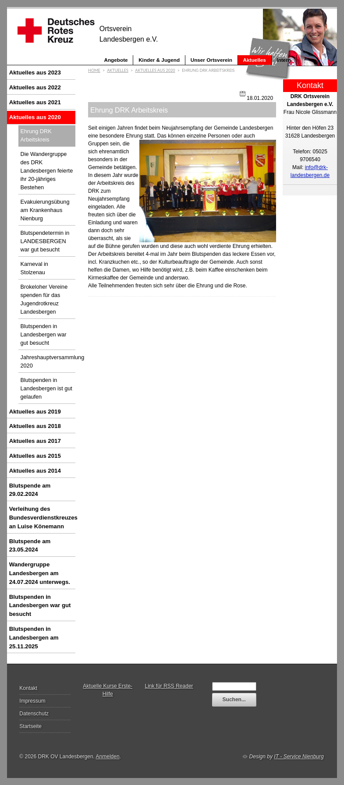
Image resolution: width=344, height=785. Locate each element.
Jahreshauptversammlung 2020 (48, 361)
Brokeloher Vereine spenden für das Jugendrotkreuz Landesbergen (44, 299)
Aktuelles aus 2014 (35, 470)
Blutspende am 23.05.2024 (30, 545)
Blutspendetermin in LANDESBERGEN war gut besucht (45, 241)
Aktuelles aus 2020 (35, 117)
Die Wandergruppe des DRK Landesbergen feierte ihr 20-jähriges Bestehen (47, 171)
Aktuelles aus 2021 (35, 102)
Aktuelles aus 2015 (35, 456)
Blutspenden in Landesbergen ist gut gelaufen (46, 388)
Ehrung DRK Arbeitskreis (36, 135)
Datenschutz (34, 714)
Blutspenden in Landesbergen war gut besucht (44, 334)
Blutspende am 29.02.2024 (30, 490)
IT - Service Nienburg (298, 756)
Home (94, 70)
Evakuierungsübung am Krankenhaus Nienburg (45, 210)
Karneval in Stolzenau (34, 268)
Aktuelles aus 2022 (35, 87)
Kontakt (28, 688)
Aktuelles (254, 60)
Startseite (30, 726)
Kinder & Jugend (159, 60)
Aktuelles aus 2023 (35, 72)
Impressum (32, 701)
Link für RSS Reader (169, 686)
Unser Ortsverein (211, 60)
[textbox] (234, 686)
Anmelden (108, 756)
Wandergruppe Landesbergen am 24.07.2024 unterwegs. (39, 573)
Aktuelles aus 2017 (35, 441)
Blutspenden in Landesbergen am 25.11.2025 (34, 638)
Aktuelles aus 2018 (35, 426)
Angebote (116, 60)
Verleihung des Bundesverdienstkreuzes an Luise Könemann (42, 518)
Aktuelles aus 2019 (35, 411)
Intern (284, 60)
